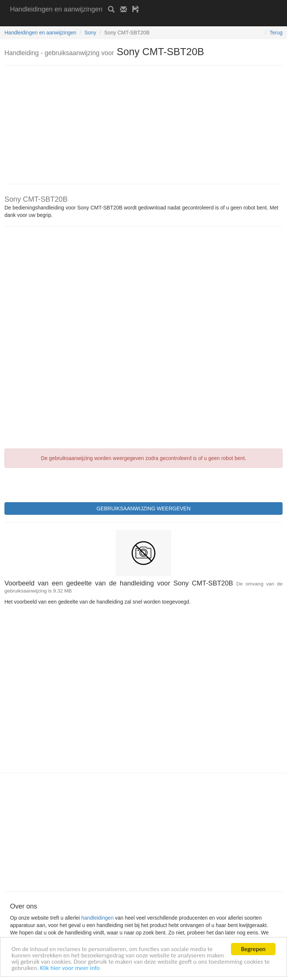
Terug (276, 33)
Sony (90, 33)
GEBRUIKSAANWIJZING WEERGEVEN (143, 508)
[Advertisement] (97, 21)
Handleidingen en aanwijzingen (56, 9)
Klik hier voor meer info (70, 968)
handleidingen (97, 918)
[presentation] (60, 484)
